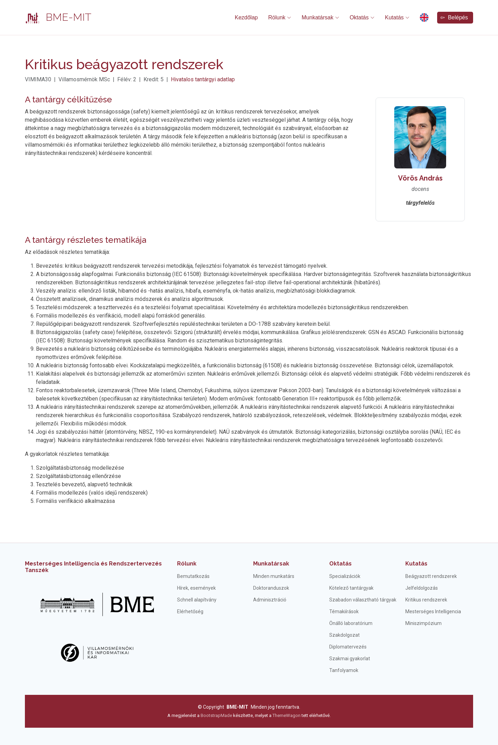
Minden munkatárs (273, 576)
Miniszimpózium (423, 623)
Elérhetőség (190, 611)
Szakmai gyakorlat (349, 658)
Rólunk (186, 563)
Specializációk (344, 576)
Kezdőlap (246, 17)
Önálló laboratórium (350, 623)
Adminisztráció (269, 599)
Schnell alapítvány (196, 599)
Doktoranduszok (271, 588)
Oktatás (340, 563)
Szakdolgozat (344, 635)
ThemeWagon (287, 715)
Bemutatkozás (193, 576)
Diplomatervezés (348, 646)
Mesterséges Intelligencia (433, 611)
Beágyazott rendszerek (431, 576)
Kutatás (416, 563)
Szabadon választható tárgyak (362, 599)
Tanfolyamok (343, 670)
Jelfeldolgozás (421, 588)
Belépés (454, 17)
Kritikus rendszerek (426, 599)
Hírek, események (196, 588)
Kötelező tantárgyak (351, 588)
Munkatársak (271, 563)
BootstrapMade (216, 715)
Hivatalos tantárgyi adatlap (203, 79)
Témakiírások (344, 611)
